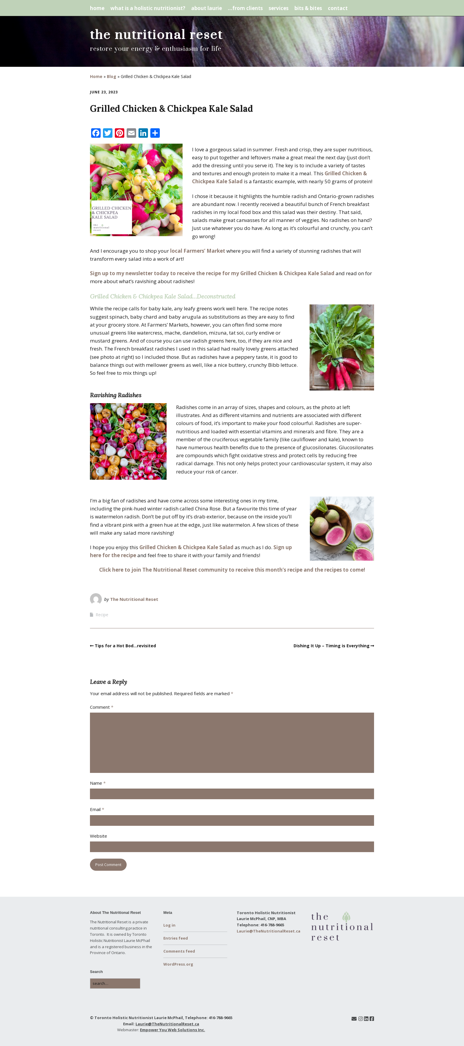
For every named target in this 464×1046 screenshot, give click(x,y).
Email (97, 809)
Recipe (102, 614)
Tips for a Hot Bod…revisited (125, 645)
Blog (111, 76)
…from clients (245, 8)
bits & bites (308, 8)
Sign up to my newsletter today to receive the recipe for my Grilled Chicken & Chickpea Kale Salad (212, 273)
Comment (101, 707)
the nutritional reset (156, 35)
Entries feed (175, 938)
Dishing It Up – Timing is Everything (332, 645)
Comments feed (179, 951)
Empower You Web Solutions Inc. (172, 1029)
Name (98, 783)
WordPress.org (178, 964)
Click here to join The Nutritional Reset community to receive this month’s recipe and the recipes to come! (232, 569)
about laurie (206, 8)
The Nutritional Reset (134, 599)
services (279, 8)
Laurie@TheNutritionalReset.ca (167, 1023)
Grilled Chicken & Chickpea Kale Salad (186, 547)
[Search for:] (115, 983)
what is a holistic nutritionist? (147, 8)
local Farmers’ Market (197, 250)
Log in (169, 925)
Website (98, 836)
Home (96, 76)
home (97, 8)
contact (338, 8)
